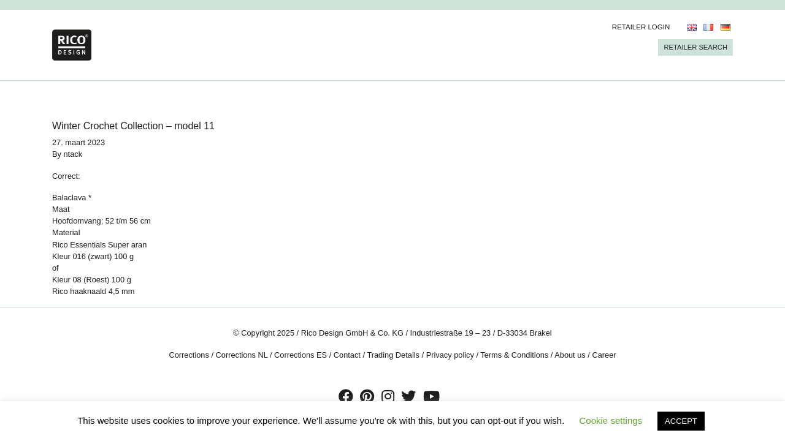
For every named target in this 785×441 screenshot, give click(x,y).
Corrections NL (242, 355)
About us (570, 355)
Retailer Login (641, 27)
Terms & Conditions (514, 355)
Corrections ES (300, 355)
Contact (347, 355)
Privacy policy (450, 355)
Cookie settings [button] (611, 420)
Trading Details (393, 355)
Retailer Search (695, 47)
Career (604, 355)
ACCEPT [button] (681, 421)
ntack (73, 154)
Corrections (189, 355)
